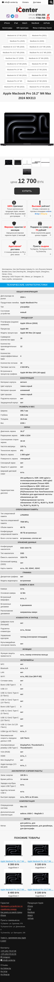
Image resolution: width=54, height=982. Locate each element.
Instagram (5, 957)
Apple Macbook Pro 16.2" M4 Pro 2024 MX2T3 (19, 861)
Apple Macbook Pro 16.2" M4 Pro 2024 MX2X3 (19, 890)
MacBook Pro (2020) (17, 41)
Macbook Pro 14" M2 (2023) (40, 87)
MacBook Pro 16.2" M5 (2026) (13, 52)
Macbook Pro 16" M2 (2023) (14, 87)
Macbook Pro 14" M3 (14, 81)
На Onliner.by (6, 968)
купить (27, 191)
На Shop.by (5, 974)
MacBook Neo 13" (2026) (15, 58)
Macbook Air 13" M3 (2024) (37, 70)
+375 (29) (38, 15)
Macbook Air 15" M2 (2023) (37, 81)
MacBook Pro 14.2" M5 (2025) (40, 52)
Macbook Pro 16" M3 (39, 75)
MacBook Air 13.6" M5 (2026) (40, 47)
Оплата (25, 2)
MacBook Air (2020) (37, 41)
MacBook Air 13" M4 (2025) (17, 64)
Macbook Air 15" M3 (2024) (17, 75)
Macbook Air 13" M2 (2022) (17, 35)
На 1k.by (4, 971)
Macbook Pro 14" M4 (14, 70)
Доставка (37, 2)
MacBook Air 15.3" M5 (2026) (13, 47)
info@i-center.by (10, 2)
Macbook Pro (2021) (39, 35)
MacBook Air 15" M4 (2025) (38, 58)
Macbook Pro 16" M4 (39, 64)
